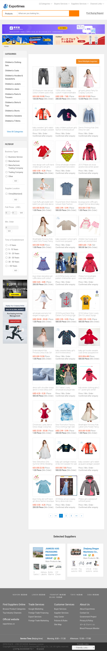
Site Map (58, 624)
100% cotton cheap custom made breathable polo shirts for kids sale (66, 91)
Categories (45, 4)
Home (6, 46)
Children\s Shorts (12, 111)
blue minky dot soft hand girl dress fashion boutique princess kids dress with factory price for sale (43, 500)
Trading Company (15, 172)
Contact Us (84, 613)
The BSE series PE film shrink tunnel (81, 570)
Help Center (59, 617)
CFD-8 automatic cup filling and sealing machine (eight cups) (89, 570)
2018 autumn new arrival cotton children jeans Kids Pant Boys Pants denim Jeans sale (43, 91)
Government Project (88, 617)
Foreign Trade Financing (38, 613)
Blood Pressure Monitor (90, 628)
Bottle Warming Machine (51, 573)
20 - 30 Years (13, 258)
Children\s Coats (12, 71)
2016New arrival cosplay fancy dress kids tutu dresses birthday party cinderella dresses (65, 500)
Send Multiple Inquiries (87, 61)
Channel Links (96, 4)
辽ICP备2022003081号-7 (23, 649)
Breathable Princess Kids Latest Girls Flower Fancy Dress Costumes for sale (43, 240)
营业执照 (40, 649)
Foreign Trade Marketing (38, 621)
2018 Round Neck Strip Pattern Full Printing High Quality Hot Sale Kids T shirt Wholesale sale (66, 314)
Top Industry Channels (12, 613)
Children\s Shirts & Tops (13, 104)
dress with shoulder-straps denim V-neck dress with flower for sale (43, 389)
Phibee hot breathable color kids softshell (87, 277)
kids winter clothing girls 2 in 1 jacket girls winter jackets (89, 389)
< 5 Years (12, 245)
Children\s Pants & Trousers (13, 95)
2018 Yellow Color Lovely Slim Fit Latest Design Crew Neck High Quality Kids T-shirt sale (89, 314)
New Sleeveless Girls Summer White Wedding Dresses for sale (42, 463)
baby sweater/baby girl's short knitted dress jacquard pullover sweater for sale (66, 351)
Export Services (34, 617)
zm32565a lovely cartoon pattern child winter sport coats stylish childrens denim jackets (66, 277)
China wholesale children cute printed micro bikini (65, 166)
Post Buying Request (95, 13)
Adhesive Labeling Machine (44, 573)
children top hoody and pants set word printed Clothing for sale (88, 240)
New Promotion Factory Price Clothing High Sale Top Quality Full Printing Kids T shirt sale (65, 426)
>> (76, 516)
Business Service (15, 157)
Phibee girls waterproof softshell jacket (88, 500)
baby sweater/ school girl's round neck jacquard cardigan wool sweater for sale (66, 240)
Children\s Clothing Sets (13, 64)
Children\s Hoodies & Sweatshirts (14, 77)
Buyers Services (61, 4)
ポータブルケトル (87, 624)
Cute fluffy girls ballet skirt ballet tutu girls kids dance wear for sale (43, 203)
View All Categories (15, 132)
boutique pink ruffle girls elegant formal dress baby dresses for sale (89, 203)
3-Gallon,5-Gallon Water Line (36, 573)
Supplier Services (61, 613)
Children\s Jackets (13, 84)
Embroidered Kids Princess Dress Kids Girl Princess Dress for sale (42, 351)
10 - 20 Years (13, 253)
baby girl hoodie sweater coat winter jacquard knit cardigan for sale (88, 351)
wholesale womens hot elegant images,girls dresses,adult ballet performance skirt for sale (43, 314)
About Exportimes (87, 609)
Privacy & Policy (86, 621)
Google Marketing (35, 609)
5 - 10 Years (13, 249)
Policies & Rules (60, 621)
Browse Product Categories (14, 609)
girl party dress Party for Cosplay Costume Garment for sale (88, 91)
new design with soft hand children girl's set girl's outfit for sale (43, 166)
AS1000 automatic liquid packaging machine (74, 570)
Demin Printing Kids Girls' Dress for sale (89, 129)
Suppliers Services (79, 4)
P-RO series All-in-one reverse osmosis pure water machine (96, 570)
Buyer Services (60, 609)
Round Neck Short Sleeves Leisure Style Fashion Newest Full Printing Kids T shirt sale (66, 203)
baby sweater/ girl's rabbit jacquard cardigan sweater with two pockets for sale (43, 129)
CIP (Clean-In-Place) (58, 573)
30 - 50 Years (13, 262)
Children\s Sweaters (13, 116)
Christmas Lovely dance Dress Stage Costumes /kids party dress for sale (42, 426)
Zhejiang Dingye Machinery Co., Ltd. (91, 551)
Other (10, 176)
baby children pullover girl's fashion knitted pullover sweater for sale (66, 129)
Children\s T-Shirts (12, 121)
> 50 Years (12, 266)
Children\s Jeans (12, 89)
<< (56, 516)
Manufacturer (14, 161)
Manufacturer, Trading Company (15, 166)
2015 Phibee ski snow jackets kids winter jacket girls (88, 166)
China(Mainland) (15, 194)
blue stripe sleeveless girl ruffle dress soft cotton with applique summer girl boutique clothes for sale (43, 277)
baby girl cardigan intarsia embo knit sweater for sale (66, 463)
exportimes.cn (9, 624)
